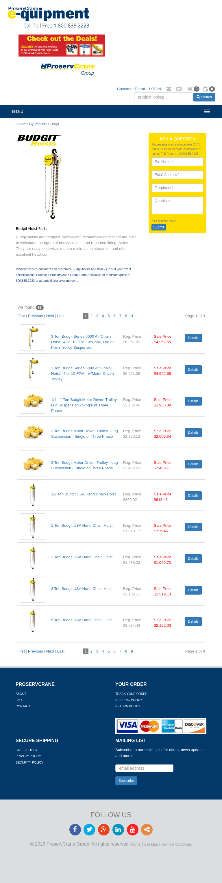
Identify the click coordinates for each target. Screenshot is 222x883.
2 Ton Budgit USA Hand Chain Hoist (81, 557)
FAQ (19, 700)
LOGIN (155, 89)
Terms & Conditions (177, 844)
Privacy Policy (28, 756)
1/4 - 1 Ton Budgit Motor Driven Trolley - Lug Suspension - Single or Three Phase (85, 405)
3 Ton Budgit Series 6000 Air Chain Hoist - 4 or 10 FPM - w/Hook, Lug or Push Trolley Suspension (82, 342)
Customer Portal (131, 89)
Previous (35, 316)
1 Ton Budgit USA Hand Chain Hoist (81, 525)
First (21, 316)
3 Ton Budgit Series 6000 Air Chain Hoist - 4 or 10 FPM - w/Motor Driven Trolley (82, 373)
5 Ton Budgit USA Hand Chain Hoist (81, 620)
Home (135, 844)
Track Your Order (131, 693)
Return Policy (127, 706)
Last (60, 316)
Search (204, 97)
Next (50, 316)
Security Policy (29, 762)
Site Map (151, 844)
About (21, 693)
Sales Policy (27, 750)
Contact (23, 706)
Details (193, 338)
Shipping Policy (128, 700)
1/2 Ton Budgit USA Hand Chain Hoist (83, 494)
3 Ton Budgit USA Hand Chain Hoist (81, 588)
